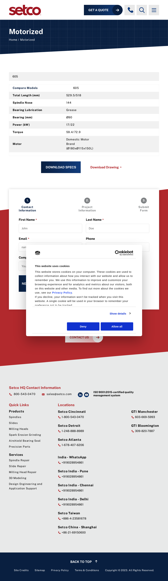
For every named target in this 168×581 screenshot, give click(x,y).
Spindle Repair (19, 460)
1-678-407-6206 (71, 445)
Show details (118, 313)
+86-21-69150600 (72, 532)
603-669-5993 (143, 417)
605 (15, 76)
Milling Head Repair (23, 472)
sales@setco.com (56, 394)
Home (13, 39)
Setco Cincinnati (72, 412)
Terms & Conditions (87, 570)
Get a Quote (98, 10)
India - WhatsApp (72, 457)
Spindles (15, 417)
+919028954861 (71, 462)
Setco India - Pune (73, 471)
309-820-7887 (143, 431)
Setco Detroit (69, 426)
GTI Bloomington (145, 426)
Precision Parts (19, 446)
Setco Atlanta (69, 439)
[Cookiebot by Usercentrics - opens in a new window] (117, 253)
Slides (13, 422)
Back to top (84, 562)
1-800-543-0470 (71, 417)
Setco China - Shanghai (77, 527)
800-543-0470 (22, 394)
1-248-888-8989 (71, 431)
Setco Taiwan (69, 513)
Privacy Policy (60, 570)
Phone (90, 238)
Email (24, 239)
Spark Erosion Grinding (25, 434)
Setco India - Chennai (76, 485)
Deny (83, 326)
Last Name (95, 220)
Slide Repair (17, 466)
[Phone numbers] (130, 10)
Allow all (116, 326)
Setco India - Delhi (73, 499)
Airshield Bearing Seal (25, 440)
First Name (28, 220)
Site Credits (21, 570)
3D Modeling (17, 478)
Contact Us (79, 337)
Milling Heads (18, 428)
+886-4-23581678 (72, 518)
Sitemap (40, 570)
